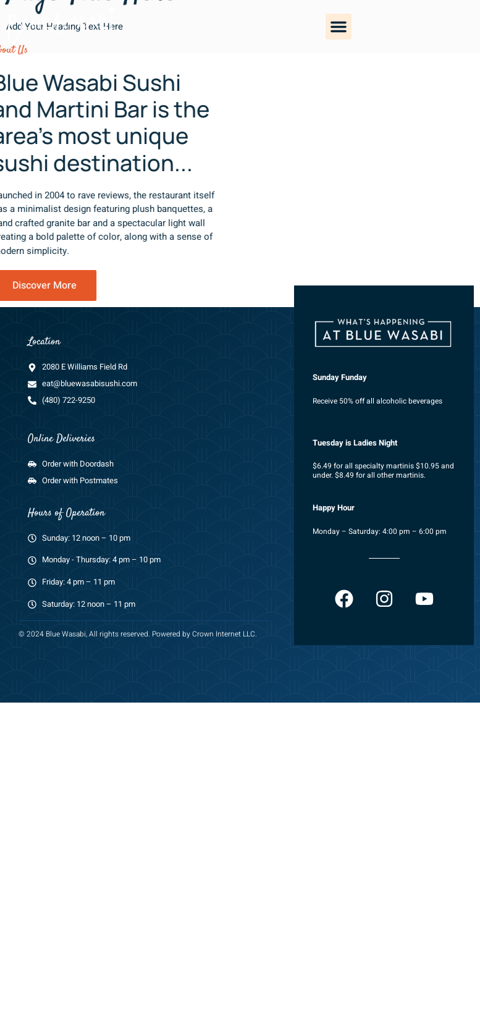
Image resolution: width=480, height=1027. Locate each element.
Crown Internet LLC (223, 648)
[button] (339, 27)
